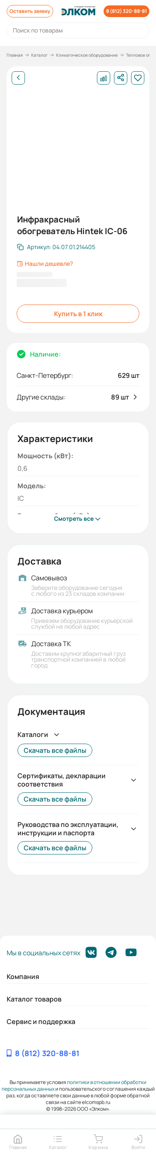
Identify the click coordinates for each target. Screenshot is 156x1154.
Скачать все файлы (55, 750)
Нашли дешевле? (45, 263)
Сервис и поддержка (41, 1021)
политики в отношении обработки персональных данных (74, 1085)
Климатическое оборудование (87, 54)
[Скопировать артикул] (56, 247)
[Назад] (18, 78)
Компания (23, 976)
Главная (15, 54)
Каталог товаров (34, 999)
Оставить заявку (30, 11)
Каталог (39, 54)
